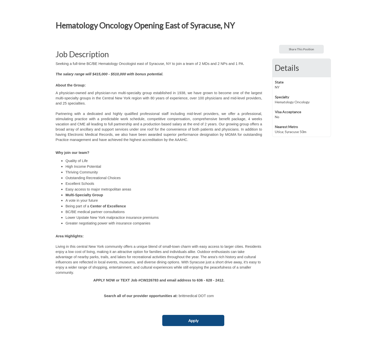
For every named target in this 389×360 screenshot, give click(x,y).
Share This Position (301, 49)
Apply (193, 320)
